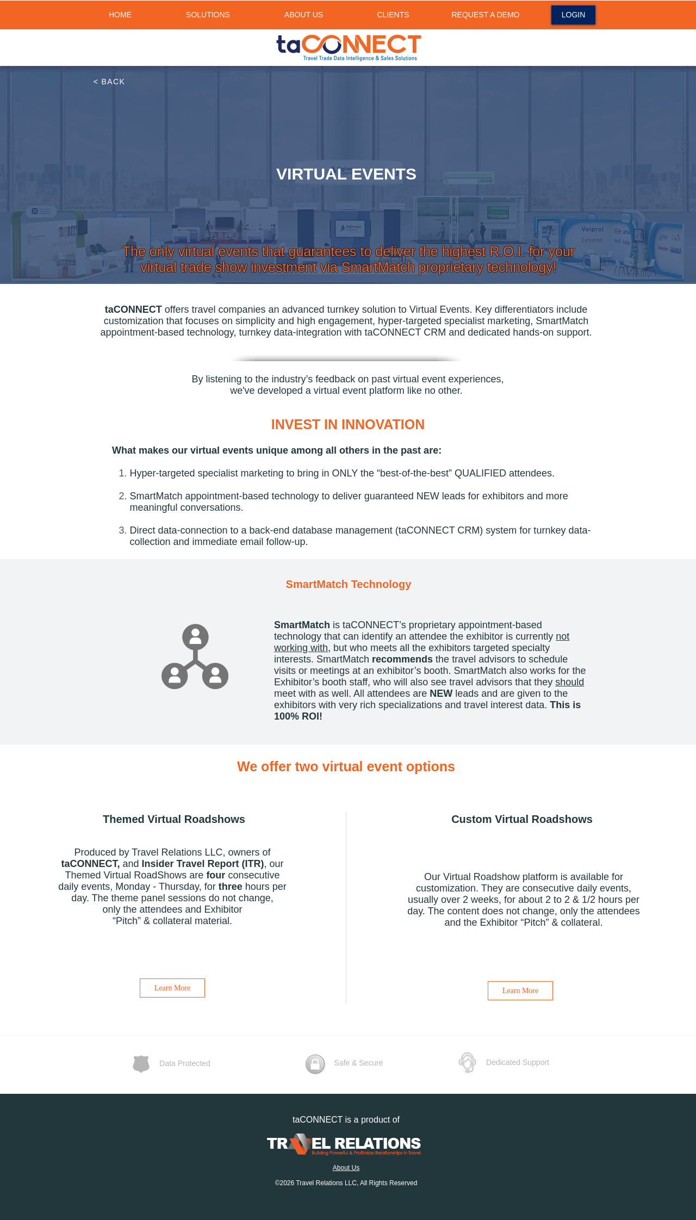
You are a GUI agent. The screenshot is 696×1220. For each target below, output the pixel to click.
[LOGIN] (573, 14)
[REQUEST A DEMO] (485, 14)
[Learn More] (172, 988)
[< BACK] (110, 81)
